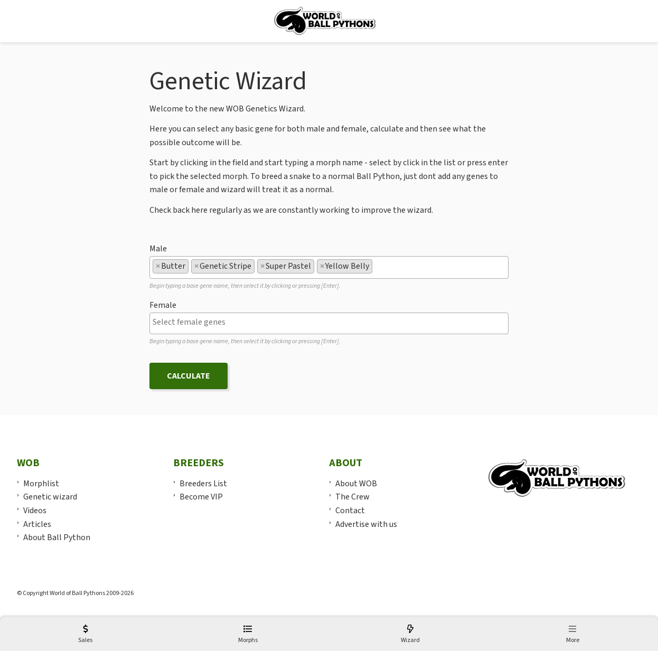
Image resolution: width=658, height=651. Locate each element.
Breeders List (203, 483)
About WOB (356, 483)
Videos (34, 510)
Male (158, 248)
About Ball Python (56, 537)
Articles (37, 524)
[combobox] (329, 267)
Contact (350, 510)
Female (162, 305)
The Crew (352, 497)
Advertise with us (366, 524)
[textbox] (378, 266)
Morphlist (41, 483)
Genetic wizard (50, 497)
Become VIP (201, 497)
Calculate (188, 376)
